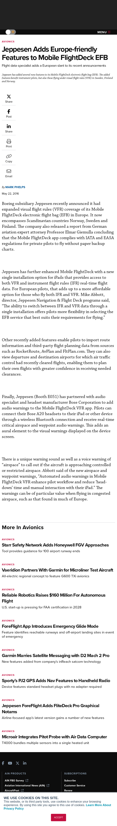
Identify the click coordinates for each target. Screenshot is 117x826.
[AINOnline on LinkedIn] (24, 691)
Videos (9, 771)
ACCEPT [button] (58, 817)
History (68, 766)
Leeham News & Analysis (22, 740)
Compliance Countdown (19, 791)
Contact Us (71, 771)
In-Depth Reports (15, 766)
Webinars (10, 776)
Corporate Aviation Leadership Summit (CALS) (28, 734)
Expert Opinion (14, 761)
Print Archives (13, 756)
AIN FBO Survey (16, 707)
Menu (103, 32)
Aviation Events (14, 786)
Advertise (72, 776)
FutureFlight (12, 727)
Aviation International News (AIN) (27, 712)
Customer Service (74, 712)
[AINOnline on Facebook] (3, 691)
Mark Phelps (15, 112)
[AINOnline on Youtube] (10, 691)
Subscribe (70, 707)
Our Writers (71, 761)
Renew (68, 717)
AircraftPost (14, 717)
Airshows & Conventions (19, 781)
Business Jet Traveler (20, 722)
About (67, 756)
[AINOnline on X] (17, 691)
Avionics (8, 41)
